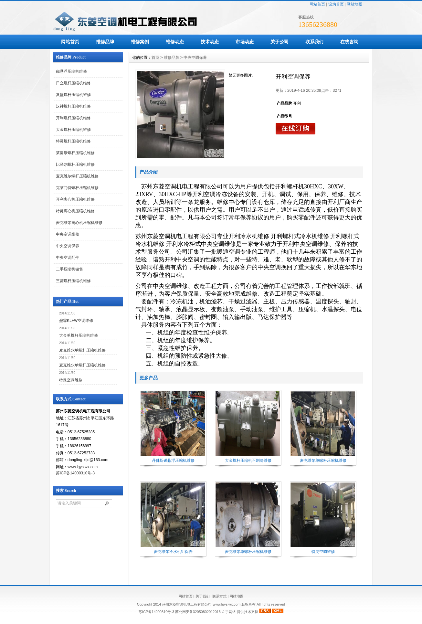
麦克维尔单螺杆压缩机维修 (82, 350)
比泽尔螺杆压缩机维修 (75, 164)
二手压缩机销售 (69, 269)
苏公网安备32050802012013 (198, 612)
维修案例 (140, 41)
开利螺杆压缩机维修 (73, 118)
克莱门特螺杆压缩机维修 (77, 187)
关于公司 (279, 41)
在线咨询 (349, 41)
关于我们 (202, 596)
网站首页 (317, 4)
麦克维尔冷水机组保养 (173, 551)
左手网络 (229, 612)
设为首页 (336, 4)
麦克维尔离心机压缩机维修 (79, 222)
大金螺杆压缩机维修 (73, 129)
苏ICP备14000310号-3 (75, 473)
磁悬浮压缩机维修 (71, 71)
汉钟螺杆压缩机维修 (73, 106)
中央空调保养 (67, 246)
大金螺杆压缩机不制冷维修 (248, 460)
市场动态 (245, 41)
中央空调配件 (67, 257)
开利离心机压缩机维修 (75, 199)
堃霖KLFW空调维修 (76, 320)
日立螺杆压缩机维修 (73, 83)
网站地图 (354, 4)
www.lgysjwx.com (83, 467)
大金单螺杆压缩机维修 (78, 335)
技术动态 (210, 41)
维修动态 (175, 41)
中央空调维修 (67, 234)
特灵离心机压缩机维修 (75, 211)
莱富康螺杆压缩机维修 (75, 153)
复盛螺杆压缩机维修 (73, 94)
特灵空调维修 (70, 380)
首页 (155, 57)
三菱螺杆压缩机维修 (73, 281)
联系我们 (314, 41)
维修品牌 (105, 41)
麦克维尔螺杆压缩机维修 (77, 176)
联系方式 (219, 596)
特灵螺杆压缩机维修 (73, 141)
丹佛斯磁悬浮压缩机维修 (173, 460)
